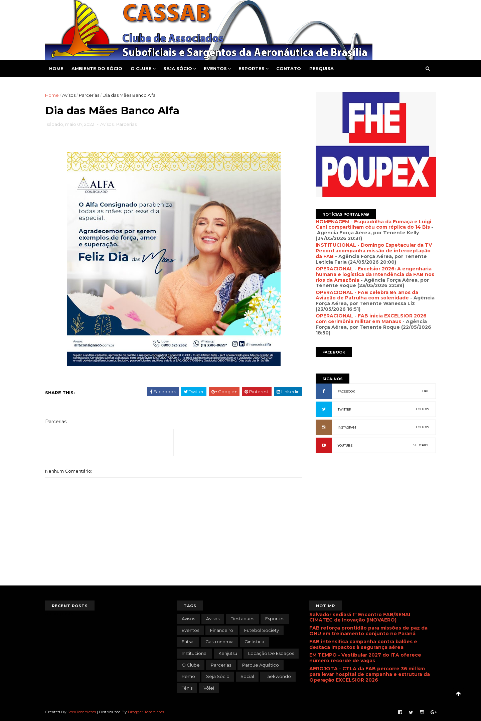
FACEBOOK (346, 391)
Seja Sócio (177, 68)
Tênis (187, 688)
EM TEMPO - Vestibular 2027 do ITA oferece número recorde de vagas (365, 658)
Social (247, 676)
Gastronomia (219, 641)
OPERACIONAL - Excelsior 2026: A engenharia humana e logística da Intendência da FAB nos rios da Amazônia (375, 274)
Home (56, 68)
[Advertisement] (376, 530)
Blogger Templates (146, 711)
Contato (288, 68)
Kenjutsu (227, 653)
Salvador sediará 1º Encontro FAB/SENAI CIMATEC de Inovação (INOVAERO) (359, 617)
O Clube (141, 68)
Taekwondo (278, 676)
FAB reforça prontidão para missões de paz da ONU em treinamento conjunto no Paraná (368, 631)
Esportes (251, 68)
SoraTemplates (81, 711)
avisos (188, 618)
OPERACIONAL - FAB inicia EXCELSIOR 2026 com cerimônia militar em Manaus (371, 318)
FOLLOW (422, 409)
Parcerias (89, 95)
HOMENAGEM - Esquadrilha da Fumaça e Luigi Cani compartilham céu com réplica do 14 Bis (373, 224)
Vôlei (208, 688)
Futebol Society (261, 630)
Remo (188, 676)
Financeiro (221, 630)
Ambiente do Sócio (96, 68)
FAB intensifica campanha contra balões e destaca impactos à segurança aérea (363, 644)
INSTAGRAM (347, 427)
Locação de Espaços (271, 653)
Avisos (68, 95)
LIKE (425, 391)
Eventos (215, 68)
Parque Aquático (260, 665)
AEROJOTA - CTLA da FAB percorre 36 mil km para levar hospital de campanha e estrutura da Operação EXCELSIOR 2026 (369, 674)
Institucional (194, 653)
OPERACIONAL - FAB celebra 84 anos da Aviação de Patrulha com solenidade (367, 295)
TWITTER (344, 409)
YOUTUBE (345, 445)
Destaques (242, 618)
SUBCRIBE (421, 445)
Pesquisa (321, 68)
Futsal (188, 641)
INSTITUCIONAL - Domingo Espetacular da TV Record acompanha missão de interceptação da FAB (374, 250)
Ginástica (254, 641)
